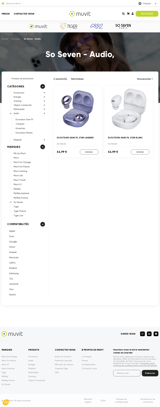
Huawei (12, 252)
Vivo (11, 289)
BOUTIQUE (147, 13)
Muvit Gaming (20, 171)
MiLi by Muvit (19, 153)
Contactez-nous (24, 13)
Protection (18, 92)
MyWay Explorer (21, 193)
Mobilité (17, 139)
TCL (11, 278)
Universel (13, 283)
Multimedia (18, 109)
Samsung (13, 273)
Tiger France (19, 211)
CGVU (103, 400)
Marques (13, 146)
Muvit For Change (22, 162)
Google (13, 241)
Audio (16, 113)
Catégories (15, 86)
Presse (6, 13)
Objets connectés (22, 105)
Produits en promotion (22, 78)
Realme (13, 268)
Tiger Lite (18, 215)
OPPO (12, 262)
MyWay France (20, 197)
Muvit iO (17, 184)
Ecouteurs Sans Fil (24, 119)
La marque (86, 356)
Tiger (16, 206)
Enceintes (20, 128)
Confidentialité (88, 364)
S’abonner (150, 372)
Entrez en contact (63, 356)
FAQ (57, 372)
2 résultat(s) (60, 78)
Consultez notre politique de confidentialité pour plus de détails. (135, 364)
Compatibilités (18, 224)
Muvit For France (21, 166)
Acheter (89, 152)
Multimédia (33, 372)
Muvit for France (9, 360)
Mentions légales (88, 399)
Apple (12, 231)
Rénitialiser (77, 78)
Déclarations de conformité (148, 399)
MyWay (17, 189)
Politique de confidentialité (121, 399)
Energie (17, 97)
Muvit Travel (19, 180)
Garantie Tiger (61, 368)
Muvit (16, 157)
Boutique (16, 39)
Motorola (13, 257)
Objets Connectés (36, 380)
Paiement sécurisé (63, 360)
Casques (20, 123)
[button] (5, 402)
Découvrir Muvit (11, 3)
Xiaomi (12, 294)
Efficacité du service (64, 364)
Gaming (17, 101)
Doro (11, 236)
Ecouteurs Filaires (24, 132)
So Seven (18, 202)
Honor (12, 246)
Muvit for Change (9, 356)
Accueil (5, 39)
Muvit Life (18, 175)
